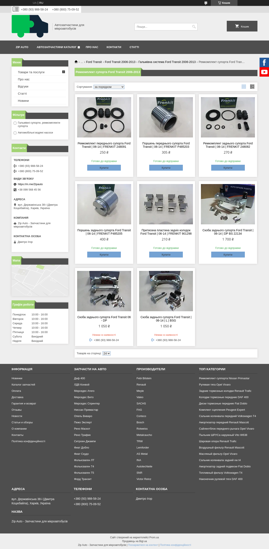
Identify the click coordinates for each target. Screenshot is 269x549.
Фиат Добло (81, 447)
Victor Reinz (144, 479)
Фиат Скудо (81, 453)
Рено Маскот (82, 428)
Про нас (92, 47)
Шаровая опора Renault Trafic (217, 441)
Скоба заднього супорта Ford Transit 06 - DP (104, 318)
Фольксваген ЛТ (84, 460)
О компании (19, 428)
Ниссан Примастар (86, 409)
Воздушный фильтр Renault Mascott (221, 447)
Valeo (140, 397)
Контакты (17, 435)
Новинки (17, 378)
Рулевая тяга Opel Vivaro (215, 384)
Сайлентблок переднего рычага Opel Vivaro (226, 428)
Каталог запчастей (23, 384)
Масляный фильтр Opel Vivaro (218, 453)
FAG (139, 409)
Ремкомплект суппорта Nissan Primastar (224, 378)
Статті (134, 47)
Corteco (141, 416)
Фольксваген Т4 (84, 466)
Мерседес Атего (84, 390)
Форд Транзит (82, 479)
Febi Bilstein (144, 378)
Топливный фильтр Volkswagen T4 (220, 472)
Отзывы (17, 409)
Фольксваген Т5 (84, 472)
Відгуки (23, 86)
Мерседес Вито (84, 397)
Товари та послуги (31, 72)
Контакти (114, 47)
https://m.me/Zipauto (30, 184)
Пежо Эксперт (83, 422)
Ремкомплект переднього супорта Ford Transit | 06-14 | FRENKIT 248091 (104, 145)
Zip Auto (22, 47)
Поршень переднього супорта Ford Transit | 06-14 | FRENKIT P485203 (166, 145)
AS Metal (142, 453)
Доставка (17, 397)
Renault (141, 384)
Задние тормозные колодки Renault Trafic (225, 390)
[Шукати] (194, 26)
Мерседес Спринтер (87, 403)
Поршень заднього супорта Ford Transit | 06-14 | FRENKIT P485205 (104, 232)
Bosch (140, 422)
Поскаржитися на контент (143, 545)
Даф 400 (79, 378)
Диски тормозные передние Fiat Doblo (223, 403)
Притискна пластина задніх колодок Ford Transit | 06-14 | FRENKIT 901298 (166, 232)
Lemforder (143, 447)
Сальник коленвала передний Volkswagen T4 (227, 416)
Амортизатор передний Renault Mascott (224, 422)
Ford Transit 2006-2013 (120, 62)
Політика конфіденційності (28, 441)
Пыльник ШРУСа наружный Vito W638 (223, 435)
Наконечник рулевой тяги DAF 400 (221, 479)
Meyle (140, 390)
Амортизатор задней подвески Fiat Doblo (225, 466)
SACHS (141, 403)
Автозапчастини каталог (57, 47)
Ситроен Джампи (85, 441)
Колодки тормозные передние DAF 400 (224, 397)
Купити (104, 167)
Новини (23, 100)
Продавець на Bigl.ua (134, 541)
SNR (139, 472)
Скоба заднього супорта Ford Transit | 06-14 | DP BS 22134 (228, 232)
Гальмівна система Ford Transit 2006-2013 (167, 62)
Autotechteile (144, 466)
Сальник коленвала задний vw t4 (220, 460)
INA (139, 460)
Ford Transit (94, 62)
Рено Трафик (82, 435)
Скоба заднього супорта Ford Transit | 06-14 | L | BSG (166, 318)
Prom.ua (154, 537)
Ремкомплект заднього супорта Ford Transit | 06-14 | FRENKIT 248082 (228, 145)
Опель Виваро (83, 416)
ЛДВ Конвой (81, 384)
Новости (17, 416)
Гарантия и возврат (24, 403)
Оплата (16, 390)
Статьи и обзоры (22, 422)
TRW (140, 441)
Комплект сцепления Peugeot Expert (222, 409)
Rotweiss (142, 428)
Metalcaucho (144, 435)
